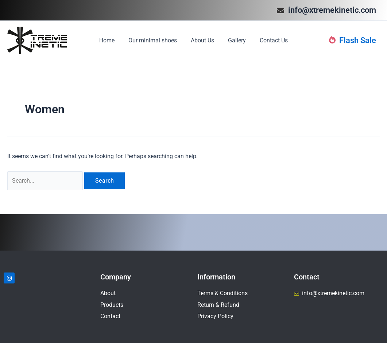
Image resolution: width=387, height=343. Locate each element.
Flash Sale (352, 40)
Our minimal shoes (155, 40)
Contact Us (269, 40)
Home (111, 40)
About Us (202, 40)
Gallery (235, 40)
